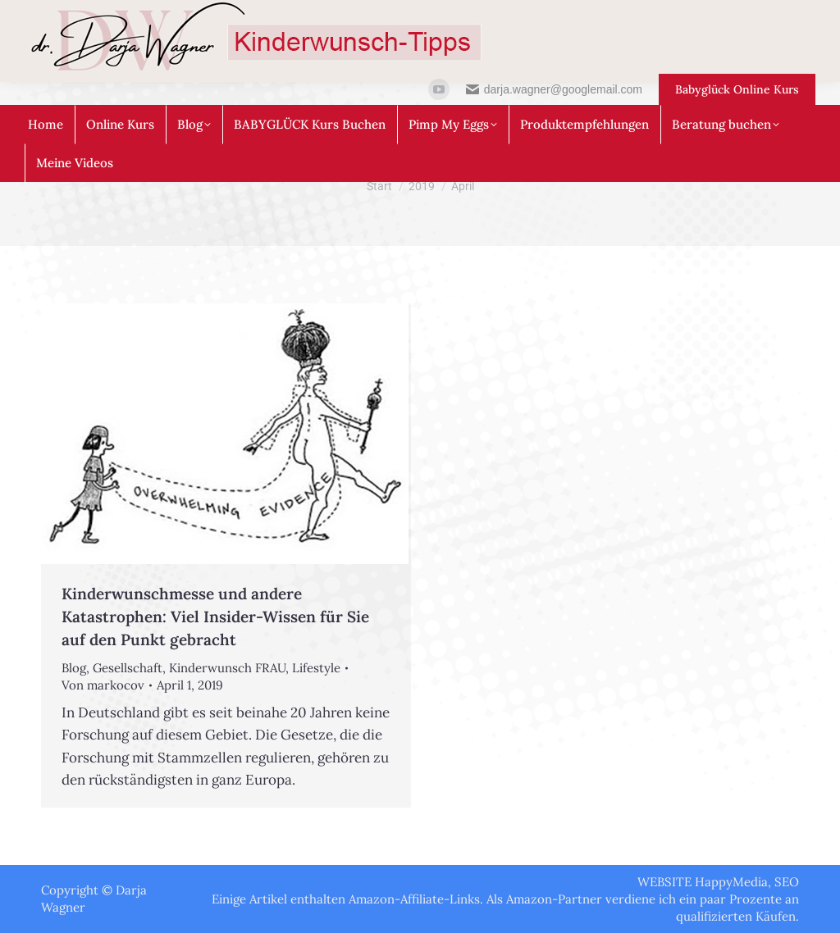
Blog (74, 668)
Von (103, 685)
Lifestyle (316, 668)
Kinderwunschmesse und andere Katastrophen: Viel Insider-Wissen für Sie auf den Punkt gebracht (215, 616)
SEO (786, 882)
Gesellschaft (127, 668)
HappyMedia (731, 882)
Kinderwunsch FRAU (227, 668)
